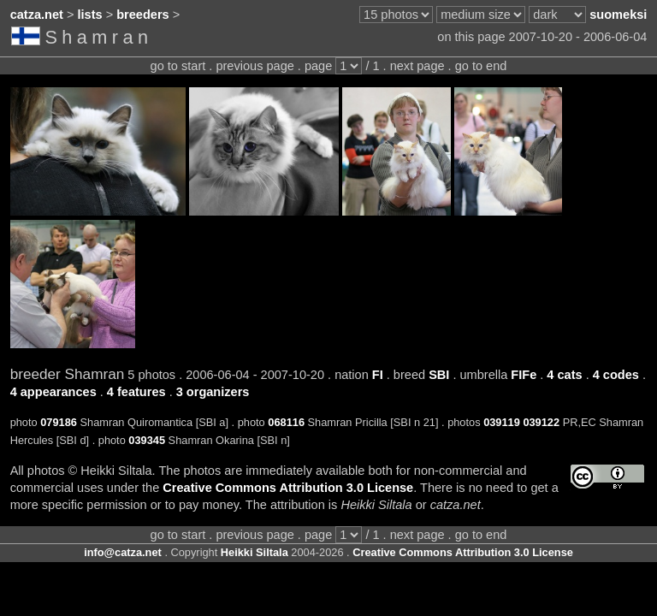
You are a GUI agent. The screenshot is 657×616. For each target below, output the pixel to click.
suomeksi (618, 14)
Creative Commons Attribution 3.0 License (288, 488)
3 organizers (213, 392)
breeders (142, 14)
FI (377, 375)
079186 (58, 422)
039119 (501, 422)
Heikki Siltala (254, 552)
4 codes (616, 375)
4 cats (564, 375)
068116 (286, 422)
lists (90, 14)
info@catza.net (123, 552)
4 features (136, 392)
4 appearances (53, 392)
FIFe (523, 375)
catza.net (36, 14)
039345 (146, 440)
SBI (439, 375)
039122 (541, 422)
